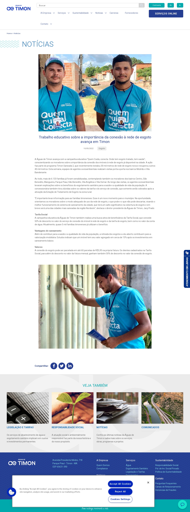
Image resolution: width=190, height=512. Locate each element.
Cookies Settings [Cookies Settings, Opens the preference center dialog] (120, 499)
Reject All (120, 491)
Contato (159, 468)
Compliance (102, 458)
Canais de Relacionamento (168, 477)
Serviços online (166, 13)
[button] (11, 492)
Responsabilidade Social (166, 455)
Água (128, 455)
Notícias (17, 23)
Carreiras (107, 13)
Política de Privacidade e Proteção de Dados (95, 507)
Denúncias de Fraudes (165, 480)
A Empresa (102, 450)
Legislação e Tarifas (135, 462)
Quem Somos (103, 455)
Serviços (130, 450)
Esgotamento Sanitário (137, 458)
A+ (171, 5)
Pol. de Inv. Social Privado (167, 458)
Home (9, 23)
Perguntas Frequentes (166, 473)
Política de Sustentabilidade (168, 462)
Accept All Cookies (120, 484)
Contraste (157, 5)
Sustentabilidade (164, 450)
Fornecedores (123, 13)
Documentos (132, 465)
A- (180, 5)
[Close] (148, 482)
